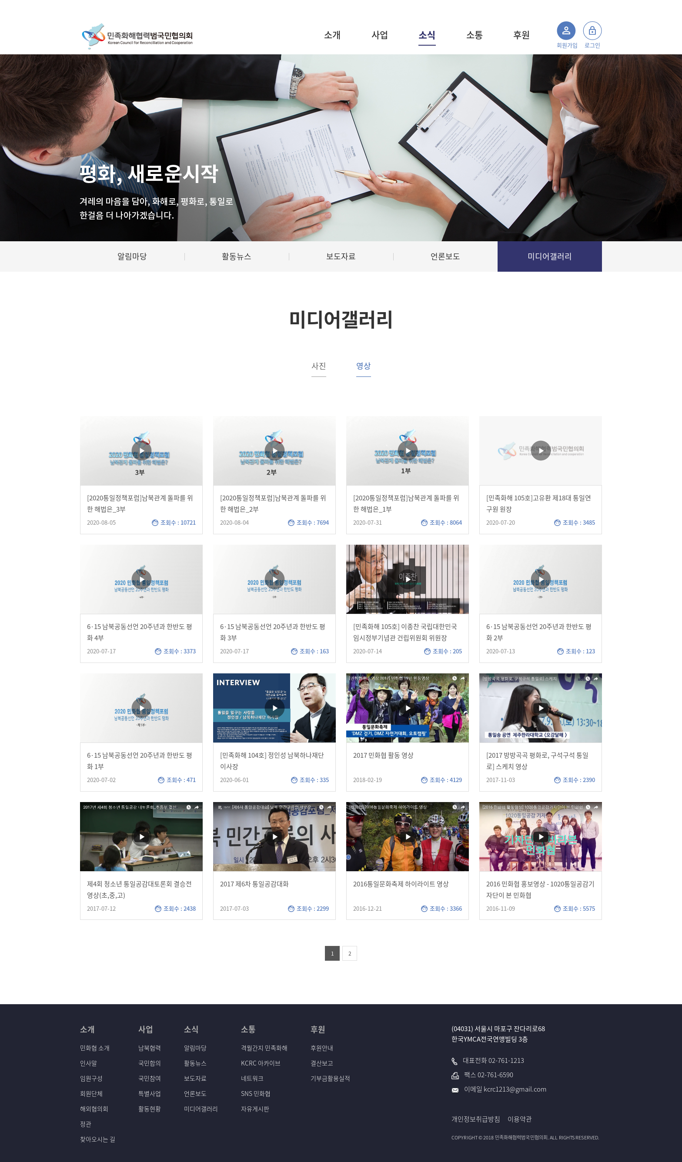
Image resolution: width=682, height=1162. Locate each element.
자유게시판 (255, 1108)
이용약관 (520, 1119)
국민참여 (149, 1078)
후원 (521, 34)
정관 (85, 1123)
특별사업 (149, 1093)
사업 (379, 34)
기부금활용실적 (330, 1078)
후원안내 (322, 1047)
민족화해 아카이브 (537, 7)
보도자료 (195, 1078)
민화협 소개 (95, 1047)
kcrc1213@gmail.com (515, 1089)
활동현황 (149, 1108)
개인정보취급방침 (475, 1119)
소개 (332, 34)
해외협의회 (94, 1108)
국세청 (594, 7)
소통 (474, 34)
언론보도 (195, 1093)
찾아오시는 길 (97, 1139)
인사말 (88, 1063)
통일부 (573, 7)
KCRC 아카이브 (261, 1063)
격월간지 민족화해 (264, 1047)
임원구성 (91, 1078)
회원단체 (91, 1093)
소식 (427, 34)
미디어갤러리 (201, 1108)
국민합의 (149, 1063)
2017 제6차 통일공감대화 (254, 884)
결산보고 (322, 1063)
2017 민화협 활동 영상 (383, 755)
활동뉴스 (195, 1063)
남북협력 (149, 1047)
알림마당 (195, 1047)
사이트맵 (494, 7)
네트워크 (252, 1078)
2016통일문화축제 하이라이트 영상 (401, 884)
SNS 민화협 (256, 1093)
